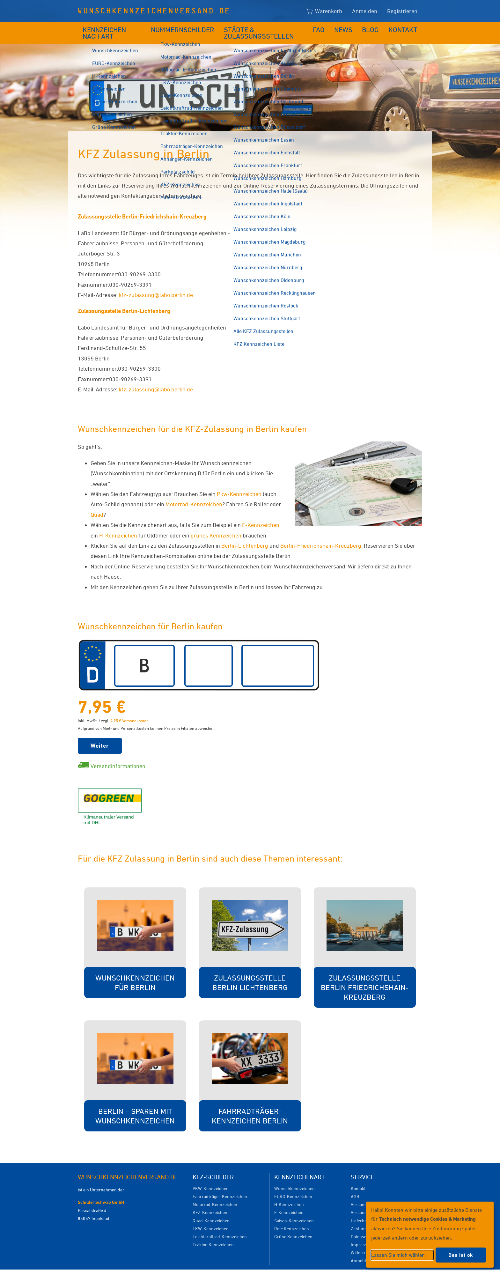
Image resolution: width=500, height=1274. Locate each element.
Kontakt (405, 28)
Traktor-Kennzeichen (213, 1235)
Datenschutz (363, 1227)
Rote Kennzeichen (291, 1219)
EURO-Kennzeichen (293, 1186)
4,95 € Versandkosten (129, 711)
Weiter (100, 736)
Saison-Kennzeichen (294, 1211)
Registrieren (402, 11)
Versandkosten (365, 1194)
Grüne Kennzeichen (293, 1227)
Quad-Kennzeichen (211, 1211)
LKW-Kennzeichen (211, 1219)
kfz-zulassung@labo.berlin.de (156, 285)
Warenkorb (324, 11)
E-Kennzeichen (260, 515)
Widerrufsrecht (365, 1243)
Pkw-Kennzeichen (239, 484)
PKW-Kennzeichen (211, 1178)
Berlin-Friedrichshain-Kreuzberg (320, 536)
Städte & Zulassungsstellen (265, 28)
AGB (355, 1186)
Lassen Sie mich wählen (398, 1255)
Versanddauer (365, 1202)
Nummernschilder (184, 28)
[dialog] (430, 1235)
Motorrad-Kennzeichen (193, 494)
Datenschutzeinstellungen (279, 1267)
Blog (374, 28)
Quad (97, 505)
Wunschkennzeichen (294, 1178)
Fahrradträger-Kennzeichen (220, 1186)
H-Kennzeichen (118, 525)
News (348, 28)
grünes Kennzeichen (216, 525)
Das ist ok (460, 1255)
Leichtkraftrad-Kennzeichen (220, 1227)
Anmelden (364, 11)
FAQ (324, 28)
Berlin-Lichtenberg (244, 536)
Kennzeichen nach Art (115, 28)
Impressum (362, 1235)
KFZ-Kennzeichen (210, 1202)
